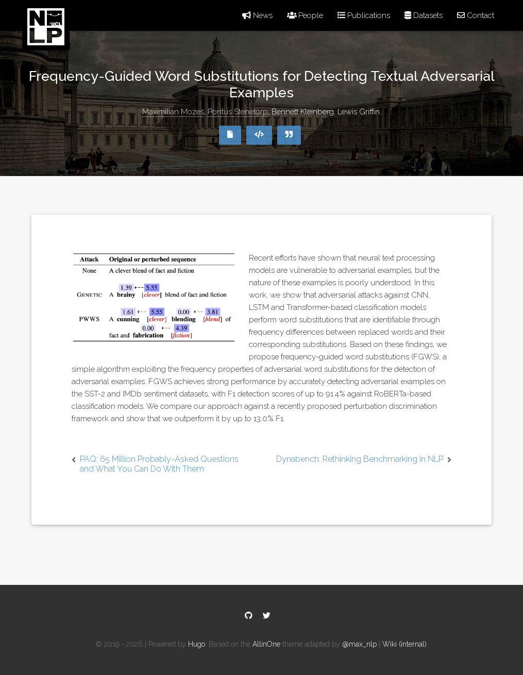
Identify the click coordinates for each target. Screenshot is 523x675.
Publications (364, 15)
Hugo (196, 644)
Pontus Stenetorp (238, 111)
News (257, 15)
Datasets (423, 15)
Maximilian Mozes (173, 111)
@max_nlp (359, 644)
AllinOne (266, 644)
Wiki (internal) (404, 644)
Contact (475, 15)
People (305, 15)
